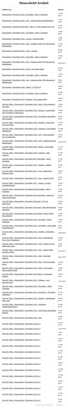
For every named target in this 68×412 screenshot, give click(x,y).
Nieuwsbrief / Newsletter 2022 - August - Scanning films (23, 39)
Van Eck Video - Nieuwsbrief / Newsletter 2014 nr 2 (21, 333)
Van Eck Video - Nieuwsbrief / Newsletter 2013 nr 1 (21, 382)
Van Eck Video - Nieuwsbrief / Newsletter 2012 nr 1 (21, 400)
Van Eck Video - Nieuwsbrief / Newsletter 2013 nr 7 (21, 346)
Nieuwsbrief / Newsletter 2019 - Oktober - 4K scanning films (24, 99)
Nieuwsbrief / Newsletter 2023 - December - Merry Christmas (25, 14)
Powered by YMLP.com (44, 405)
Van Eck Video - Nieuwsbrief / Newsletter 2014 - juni (22, 318)
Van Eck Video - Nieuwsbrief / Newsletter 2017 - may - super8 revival (28, 178)
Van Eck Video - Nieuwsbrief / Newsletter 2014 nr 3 (21, 329)
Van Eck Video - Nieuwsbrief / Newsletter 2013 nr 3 (21, 370)
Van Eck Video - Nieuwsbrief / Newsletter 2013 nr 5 (21, 358)
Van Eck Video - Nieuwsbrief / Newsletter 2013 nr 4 (21, 364)
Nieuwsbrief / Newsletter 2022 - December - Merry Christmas (25, 33)
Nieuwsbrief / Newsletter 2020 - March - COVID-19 (21, 87)
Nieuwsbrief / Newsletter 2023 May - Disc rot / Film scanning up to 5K (28, 27)
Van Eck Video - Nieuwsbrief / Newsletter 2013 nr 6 (21, 352)
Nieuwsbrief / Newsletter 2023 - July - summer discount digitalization (27, 20)
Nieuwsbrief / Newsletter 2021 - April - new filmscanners (23, 69)
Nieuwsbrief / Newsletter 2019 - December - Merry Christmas (25, 93)
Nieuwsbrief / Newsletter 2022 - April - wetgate (19, 51)
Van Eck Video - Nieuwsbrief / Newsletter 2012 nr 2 (21, 394)
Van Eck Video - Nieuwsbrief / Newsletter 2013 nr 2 (21, 376)
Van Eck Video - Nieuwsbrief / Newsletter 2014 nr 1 (21, 340)
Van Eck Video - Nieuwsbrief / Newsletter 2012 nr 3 (21, 388)
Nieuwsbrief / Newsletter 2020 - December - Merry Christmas (25, 75)
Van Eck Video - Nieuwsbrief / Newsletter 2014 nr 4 (21, 324)
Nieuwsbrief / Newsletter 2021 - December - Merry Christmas (25, 57)
